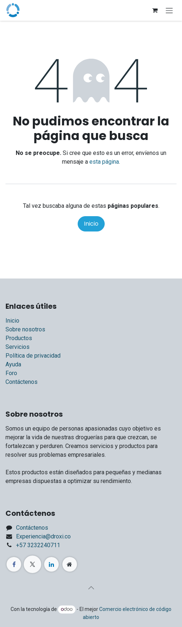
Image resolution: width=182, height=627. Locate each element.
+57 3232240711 (38, 545)
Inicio (91, 223)
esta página (104, 161)
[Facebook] (14, 564)
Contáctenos (21, 381)
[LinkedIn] (51, 564)
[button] (91, 587)
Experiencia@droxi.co (43, 536)
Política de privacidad (33, 355)
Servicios (17, 346)
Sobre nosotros (25, 329)
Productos (18, 338)
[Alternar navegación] (169, 10)
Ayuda (13, 364)
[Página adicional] (69, 564)
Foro (11, 373)
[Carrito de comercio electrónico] (154, 10)
